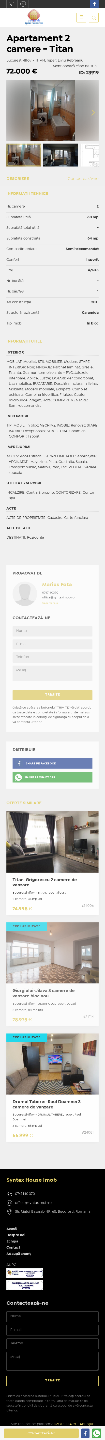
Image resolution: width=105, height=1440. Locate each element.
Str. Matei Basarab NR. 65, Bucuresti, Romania (52, 1211)
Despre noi (15, 1235)
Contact (13, 1247)
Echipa (12, 1241)
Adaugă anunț (18, 1253)
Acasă (11, 1229)
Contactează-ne (83, 179)
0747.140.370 (12, 4)
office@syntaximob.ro (23, 4)
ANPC (11, 1264)
